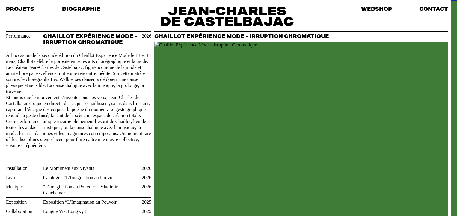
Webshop (376, 8)
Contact (433, 8)
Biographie (81, 8)
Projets (20, 8)
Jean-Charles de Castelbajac (227, 16)
